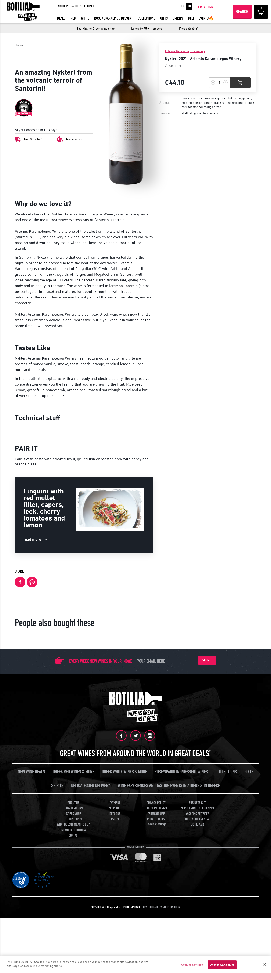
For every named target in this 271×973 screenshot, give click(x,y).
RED (73, 18)
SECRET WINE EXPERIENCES (197, 907)
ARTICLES (76, 6)
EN (189, 6)
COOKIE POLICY (156, 918)
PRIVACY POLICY (156, 902)
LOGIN (210, 7)
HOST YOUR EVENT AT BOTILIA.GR (197, 921)
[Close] (264, 964)
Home (19, 45)
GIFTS (164, 18)
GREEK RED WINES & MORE (73, 871)
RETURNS (114, 913)
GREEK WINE (73, 913)
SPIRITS (178, 18)
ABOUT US (63, 6)
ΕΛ (182, 6)
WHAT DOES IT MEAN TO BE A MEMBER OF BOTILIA (73, 927)
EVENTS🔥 (206, 18)
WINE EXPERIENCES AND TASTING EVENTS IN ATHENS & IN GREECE (169, 885)
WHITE (85, 18)
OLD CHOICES (74, 918)
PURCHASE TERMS (156, 907)
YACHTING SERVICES (197, 913)
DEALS (61, 18)
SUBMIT (207, 759)
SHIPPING (114, 907)
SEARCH (242, 12)
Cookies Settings (156, 923)
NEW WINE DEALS (31, 871)
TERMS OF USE (156, 913)
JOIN (200, 7)
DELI (191, 18)
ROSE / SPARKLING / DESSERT (113, 18)
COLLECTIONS (146, 18)
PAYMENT (115, 902)
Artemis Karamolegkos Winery (185, 51)
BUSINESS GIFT (197, 902)
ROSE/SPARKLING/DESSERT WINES (181, 871)
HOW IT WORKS (74, 907)
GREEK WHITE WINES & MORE (124, 871)
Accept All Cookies (222, 964)
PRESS (115, 918)
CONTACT (89, 6)
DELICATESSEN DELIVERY (90, 885)
